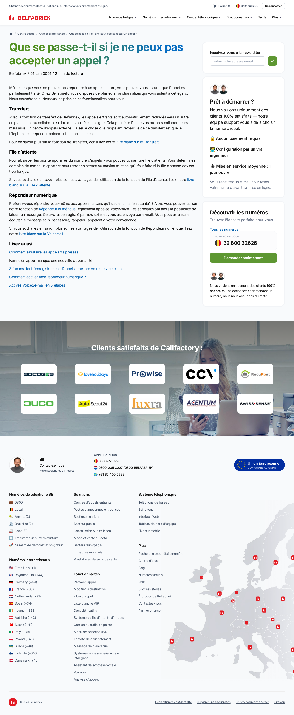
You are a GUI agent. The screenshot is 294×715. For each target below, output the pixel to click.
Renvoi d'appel (84, 582)
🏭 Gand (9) (18, 531)
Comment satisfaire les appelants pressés (43, 252)
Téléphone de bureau (154, 502)
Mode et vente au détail (91, 538)
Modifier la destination (90, 589)
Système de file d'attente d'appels (98, 617)
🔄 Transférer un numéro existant (33, 538)
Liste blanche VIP (86, 603)
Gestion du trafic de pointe (93, 625)
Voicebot (80, 672)
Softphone (146, 509)
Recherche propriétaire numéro (161, 553)
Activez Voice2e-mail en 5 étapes (37, 285)
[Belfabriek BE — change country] (247, 6)
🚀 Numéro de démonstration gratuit (36, 545)
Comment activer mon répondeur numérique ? (47, 277)
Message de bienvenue (90, 646)
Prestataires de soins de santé (95, 559)
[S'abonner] (272, 61)
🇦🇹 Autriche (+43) (22, 617)
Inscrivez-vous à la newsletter (235, 52)
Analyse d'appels (86, 679)
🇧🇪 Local (16, 509)
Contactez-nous (150, 603)
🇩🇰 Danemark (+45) (23, 660)
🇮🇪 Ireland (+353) (22, 610)
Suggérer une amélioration (214, 702)
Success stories (150, 589)
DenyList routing (85, 610)
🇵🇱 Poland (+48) (21, 639)
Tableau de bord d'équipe (157, 524)
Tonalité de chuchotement (92, 639)
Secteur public (84, 524)
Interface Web (149, 516)
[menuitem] (123, 17)
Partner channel (150, 610)
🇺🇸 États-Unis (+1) (22, 568)
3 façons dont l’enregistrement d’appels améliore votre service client (65, 268)
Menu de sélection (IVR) (91, 632)
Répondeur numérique (57, 209)
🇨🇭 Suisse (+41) (20, 625)
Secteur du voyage (87, 545)
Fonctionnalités (87, 574)
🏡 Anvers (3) (19, 516)
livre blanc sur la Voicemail (41, 233)
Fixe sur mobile (149, 531)
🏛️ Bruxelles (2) (21, 524)
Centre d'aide (25, 33)
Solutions (82, 494)
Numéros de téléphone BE (31, 494)
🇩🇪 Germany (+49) (23, 582)
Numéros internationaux (29, 559)
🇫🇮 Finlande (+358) (23, 653)
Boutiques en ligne (87, 516)
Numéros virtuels (151, 575)
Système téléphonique (157, 494)
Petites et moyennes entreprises (97, 509)
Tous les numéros (224, 229)
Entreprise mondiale (88, 552)
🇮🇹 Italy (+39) (19, 632)
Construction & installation (92, 531)
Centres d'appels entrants (92, 502)
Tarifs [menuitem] (262, 17)
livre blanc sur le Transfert (137, 142)
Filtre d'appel (83, 596)
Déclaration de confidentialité (173, 702)
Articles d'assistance (52, 33)
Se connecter (273, 6)
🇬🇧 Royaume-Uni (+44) (26, 575)
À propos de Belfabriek (155, 596)
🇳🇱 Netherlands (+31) (25, 596)
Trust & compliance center (252, 702)
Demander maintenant (243, 258)
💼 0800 (16, 502)
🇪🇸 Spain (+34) (20, 603)
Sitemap (279, 702)
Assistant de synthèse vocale (95, 665)
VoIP (142, 582)
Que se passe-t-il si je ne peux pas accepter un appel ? (103, 33)
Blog (142, 568)
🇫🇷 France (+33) (21, 589)
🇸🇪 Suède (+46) (21, 646)
